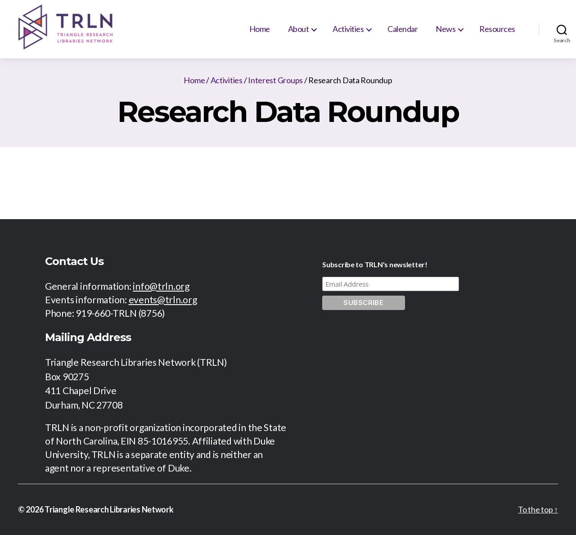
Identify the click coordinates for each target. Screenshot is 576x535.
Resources (497, 29)
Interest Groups (275, 80)
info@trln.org (161, 286)
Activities (348, 29)
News (445, 29)
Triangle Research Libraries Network (109, 509)
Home (259, 29)
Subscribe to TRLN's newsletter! (375, 264)
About (298, 29)
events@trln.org (163, 299)
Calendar (402, 29)
